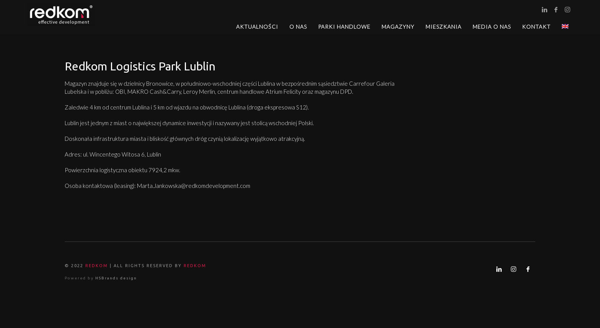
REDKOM (96, 265)
